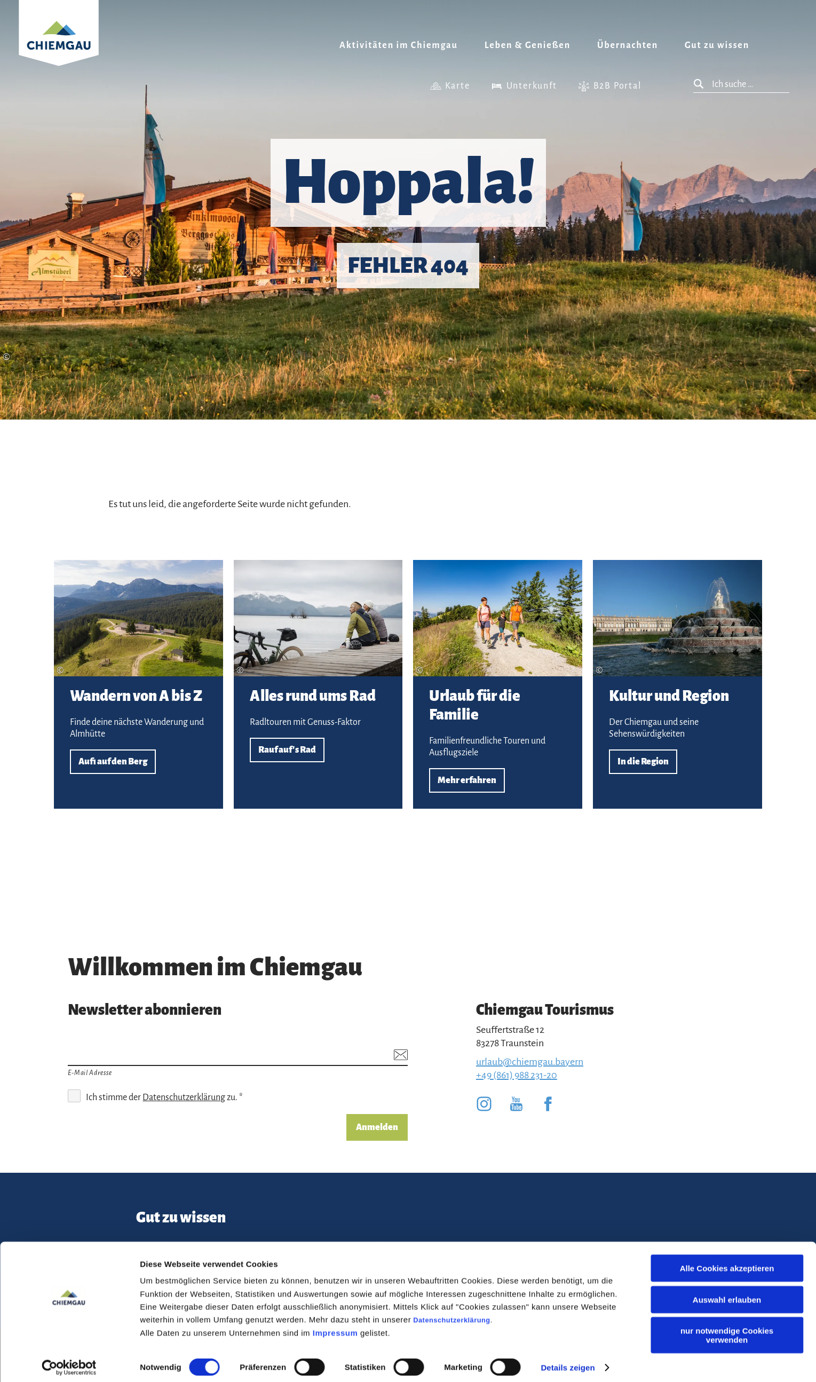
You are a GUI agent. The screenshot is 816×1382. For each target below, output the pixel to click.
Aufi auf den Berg (138, 684)
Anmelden (377, 1127)
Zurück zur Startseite (59, 46)
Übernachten (627, 45)
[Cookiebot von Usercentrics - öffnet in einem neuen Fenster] (69, 1361)
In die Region (677, 684)
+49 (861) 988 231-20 (516, 1075)
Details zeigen (568, 1360)
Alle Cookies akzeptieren (727, 1261)
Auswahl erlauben (727, 1293)
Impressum (335, 1326)
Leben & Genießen (528, 45)
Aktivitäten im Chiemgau (398, 45)
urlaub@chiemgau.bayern (529, 1061)
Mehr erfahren (497, 684)
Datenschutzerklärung (451, 1313)
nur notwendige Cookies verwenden (726, 1329)
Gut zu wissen (717, 45)
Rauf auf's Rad (318, 684)
